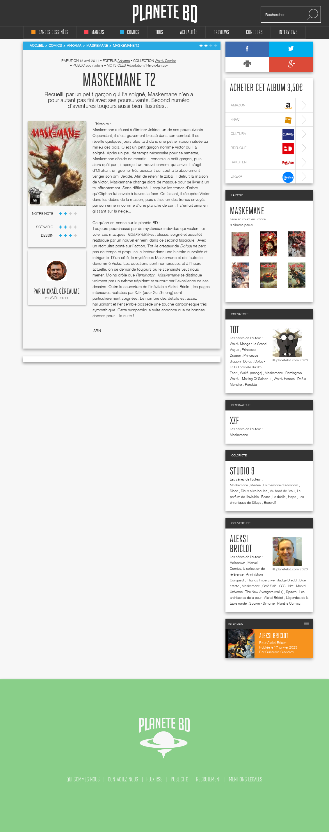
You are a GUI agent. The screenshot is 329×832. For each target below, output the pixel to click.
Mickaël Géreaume (61, 291)
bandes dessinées (49, 32)
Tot (234, 330)
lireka (262, 177)
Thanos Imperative (261, 580)
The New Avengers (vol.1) (264, 592)
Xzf (234, 421)
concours (254, 32)
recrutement (208, 779)
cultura (262, 134)
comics (129, 32)
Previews (221, 32)
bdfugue (262, 148)
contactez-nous (123, 779)
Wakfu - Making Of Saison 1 (250, 378)
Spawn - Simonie (262, 603)
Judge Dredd (287, 580)
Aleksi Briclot (273, 597)
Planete (165, 14)
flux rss (154, 779)
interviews (288, 32)
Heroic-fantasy (157, 65)
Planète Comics (288, 603)
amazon (262, 106)
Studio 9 (242, 471)
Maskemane (247, 211)
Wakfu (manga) (251, 373)
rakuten (262, 163)
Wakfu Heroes (284, 378)
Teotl (233, 373)
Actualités (189, 32)
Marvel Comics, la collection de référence (247, 568)
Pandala (251, 384)
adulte (98, 65)
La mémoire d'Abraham (280, 485)
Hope (292, 496)
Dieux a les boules (254, 491)
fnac (262, 120)
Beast (265, 496)
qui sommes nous (83, 779)
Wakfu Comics (165, 60)
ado (88, 65)
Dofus (247, 361)
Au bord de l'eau (282, 491)
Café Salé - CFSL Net (278, 586)
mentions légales (245, 779)
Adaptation (135, 65)
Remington (293, 373)
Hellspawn (237, 562)
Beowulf (270, 502)
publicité (179, 779)
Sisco (234, 491)
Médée (255, 485)
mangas (94, 32)
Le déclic (279, 496)
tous (159, 32)
